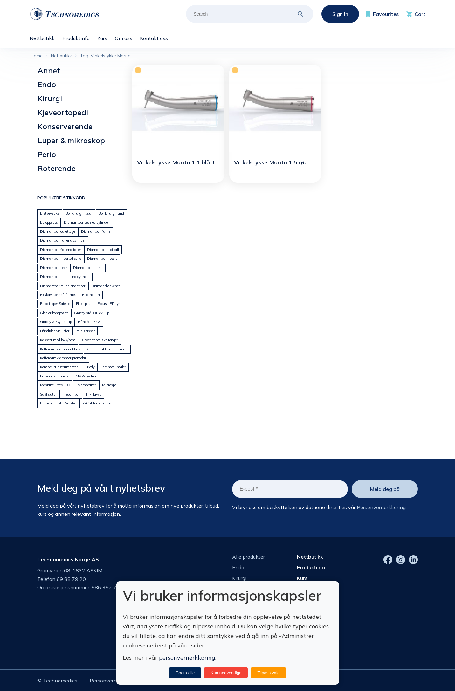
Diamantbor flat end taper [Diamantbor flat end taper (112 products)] (60, 249)
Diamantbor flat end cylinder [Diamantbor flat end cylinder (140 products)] (63, 240)
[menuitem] (46, 38)
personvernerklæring (187, 657)
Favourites (386, 14)
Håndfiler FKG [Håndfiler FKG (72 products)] (89, 322)
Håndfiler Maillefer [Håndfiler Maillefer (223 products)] (54, 331)
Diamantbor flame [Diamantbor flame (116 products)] (95, 231)
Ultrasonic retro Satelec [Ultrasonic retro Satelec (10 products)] (58, 403)
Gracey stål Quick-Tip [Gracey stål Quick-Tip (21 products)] (91, 313)
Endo (47, 84)
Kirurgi (50, 98)
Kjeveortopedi (63, 112)
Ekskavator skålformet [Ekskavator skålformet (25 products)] (58, 295)
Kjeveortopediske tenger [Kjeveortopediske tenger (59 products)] (99, 340)
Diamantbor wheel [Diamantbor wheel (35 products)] (106, 286)
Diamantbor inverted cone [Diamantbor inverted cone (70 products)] (60, 258)
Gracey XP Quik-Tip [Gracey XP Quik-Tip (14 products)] (56, 322)
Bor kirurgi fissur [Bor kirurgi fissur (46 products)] (79, 213)
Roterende (57, 168)
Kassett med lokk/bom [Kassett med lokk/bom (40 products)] (57, 340)
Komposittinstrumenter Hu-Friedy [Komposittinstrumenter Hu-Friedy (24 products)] (67, 367)
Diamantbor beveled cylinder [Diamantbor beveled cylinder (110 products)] (86, 222)
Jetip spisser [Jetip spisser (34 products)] (85, 331)
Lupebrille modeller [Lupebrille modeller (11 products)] (55, 376)
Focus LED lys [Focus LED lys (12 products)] (109, 303)
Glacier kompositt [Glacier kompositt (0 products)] (54, 313)
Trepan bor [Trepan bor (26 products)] (71, 394)
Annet (49, 70)
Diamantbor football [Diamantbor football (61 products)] (103, 249)
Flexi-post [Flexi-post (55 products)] (84, 303)
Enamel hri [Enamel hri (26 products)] (91, 295)
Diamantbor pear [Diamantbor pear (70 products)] (53, 268)
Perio (47, 154)
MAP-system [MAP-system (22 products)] (86, 376)
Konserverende (65, 126)
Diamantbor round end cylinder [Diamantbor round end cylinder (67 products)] (65, 276)
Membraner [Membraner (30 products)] (87, 385)
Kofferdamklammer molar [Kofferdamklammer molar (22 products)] (107, 349)
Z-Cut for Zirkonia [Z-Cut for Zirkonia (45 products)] (96, 403)
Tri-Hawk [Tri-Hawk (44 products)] (93, 394)
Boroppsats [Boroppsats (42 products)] (49, 222)
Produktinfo (311, 567)
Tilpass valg (268, 672)
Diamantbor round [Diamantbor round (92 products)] (88, 268)
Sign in (340, 14)
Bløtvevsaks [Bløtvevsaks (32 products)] (49, 213)
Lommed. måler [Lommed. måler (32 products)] (113, 367)
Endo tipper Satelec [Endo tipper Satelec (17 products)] (55, 303)
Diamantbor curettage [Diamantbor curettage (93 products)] (57, 231)
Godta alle (185, 672)
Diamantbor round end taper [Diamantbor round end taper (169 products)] (62, 286)
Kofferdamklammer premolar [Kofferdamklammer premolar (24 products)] (63, 358)
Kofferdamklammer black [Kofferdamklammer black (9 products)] (60, 349)
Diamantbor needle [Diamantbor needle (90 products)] (102, 258)
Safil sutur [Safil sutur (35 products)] (48, 394)
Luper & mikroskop (71, 140)
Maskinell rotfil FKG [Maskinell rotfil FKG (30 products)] (56, 385)
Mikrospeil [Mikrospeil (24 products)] (110, 385)
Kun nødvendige (225, 672)
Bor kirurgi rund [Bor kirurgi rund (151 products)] (111, 213)
